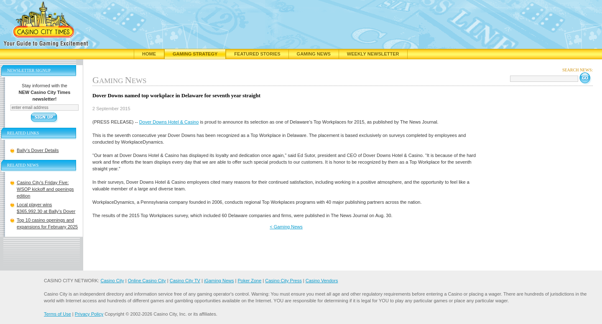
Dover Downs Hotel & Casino (169, 121)
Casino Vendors (322, 280)
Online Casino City (147, 280)
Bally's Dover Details (38, 150)
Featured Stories (257, 53)
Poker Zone (249, 280)
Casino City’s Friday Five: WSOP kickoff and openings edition (45, 189)
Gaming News (314, 53)
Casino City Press (283, 280)
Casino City (112, 280)
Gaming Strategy (195, 53)
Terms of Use (57, 313)
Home (149, 53)
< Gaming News (286, 226)
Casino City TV (185, 280)
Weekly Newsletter (373, 53)
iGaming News (219, 280)
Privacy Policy (89, 313)
